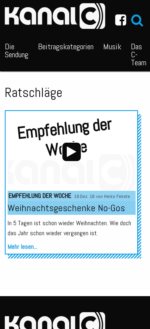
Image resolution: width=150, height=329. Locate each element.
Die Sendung (16, 50)
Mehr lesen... (22, 246)
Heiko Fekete (117, 196)
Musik (112, 46)
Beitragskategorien (66, 46)
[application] (72, 152)
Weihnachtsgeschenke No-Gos (66, 208)
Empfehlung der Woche (39, 196)
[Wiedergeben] (72, 152)
